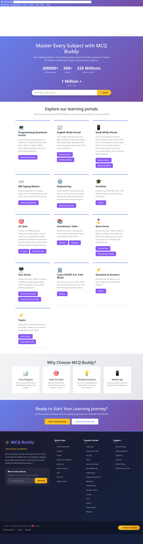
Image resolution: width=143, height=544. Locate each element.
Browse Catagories (28, 157)
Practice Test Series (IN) (30, 299)
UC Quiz (24, 251)
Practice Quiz (103, 248)
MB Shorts (90, 481)
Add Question (16, 5)
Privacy (19, 530)
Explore (101, 203)
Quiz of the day (38, 251)
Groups (88, 494)
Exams (59, 455)
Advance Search (62, 468)
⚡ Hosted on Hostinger (129, 528)
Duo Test (60, 477)
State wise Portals (92, 464)
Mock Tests (40, 5)
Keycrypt (89, 512)
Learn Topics (25, 336)
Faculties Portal (91, 490)
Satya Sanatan (91, 507)
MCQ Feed (5, 5)
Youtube (118, 460)
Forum (31, 5)
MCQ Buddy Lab (92, 468)
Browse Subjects (65, 160)
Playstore (75, 243)
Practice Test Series (28, 294)
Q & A (88, 499)
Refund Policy (120, 464)
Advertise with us (121, 451)
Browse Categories (66, 205)
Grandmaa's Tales (92, 451)
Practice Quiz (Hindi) (106, 254)
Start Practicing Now (57, 421)
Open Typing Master (28, 203)
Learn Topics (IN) (27, 342)
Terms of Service (8, 530)
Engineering (90, 473)
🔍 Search (104, 92)
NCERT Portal (91, 486)
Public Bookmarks (63, 447)
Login (48, 5)
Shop (25, 5)
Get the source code (122, 468)
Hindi (88, 460)
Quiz (58, 473)
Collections (90, 447)
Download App (120, 447)
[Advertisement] (71, 21)
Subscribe (41, 481)
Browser (62, 243)
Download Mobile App (85, 421)
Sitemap (28, 530)
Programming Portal (93, 477)
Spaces (88, 503)
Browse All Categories (64, 460)
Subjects (60, 451)
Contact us (119, 455)
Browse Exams (64, 154)
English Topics (62, 481)
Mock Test (60, 464)
